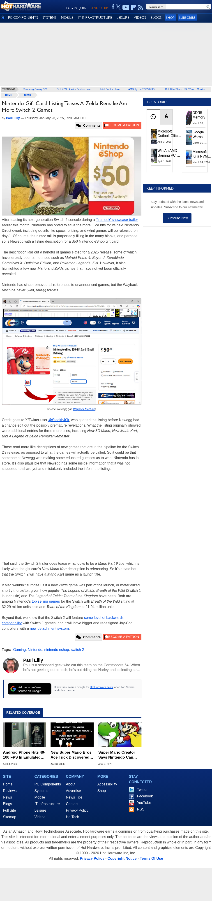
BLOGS (155, 17)
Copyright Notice (122, 858)
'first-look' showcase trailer (117, 220)
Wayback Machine (84, 409)
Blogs (7, 804)
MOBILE (67, 17)
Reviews (9, 791)
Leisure (40, 810)
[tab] (153, 117)
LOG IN (71, 8)
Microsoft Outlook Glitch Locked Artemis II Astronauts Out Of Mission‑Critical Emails (169, 133)
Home (8, 784)
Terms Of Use (151, 858)
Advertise (73, 791)
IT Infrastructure (47, 804)
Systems (41, 791)
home (8, 95)
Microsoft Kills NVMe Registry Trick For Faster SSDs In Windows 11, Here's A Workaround (202, 154)
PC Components (48, 784)
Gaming (19, 650)
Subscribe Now (177, 218)
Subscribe (187, 17)
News (27, 95)
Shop (170, 17)
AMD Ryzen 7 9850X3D (141, 89)
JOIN (82, 8)
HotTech (72, 817)
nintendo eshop (56, 650)
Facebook (145, 796)
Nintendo (35, 650)
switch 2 (77, 650)
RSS (140, 809)
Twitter (142, 790)
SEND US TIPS (100, 8)
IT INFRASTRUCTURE (95, 17)
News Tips (74, 797)
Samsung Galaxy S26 (35, 89)
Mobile (40, 797)
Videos (40, 817)
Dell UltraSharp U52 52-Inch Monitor (185, 89)
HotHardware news (101, 687)
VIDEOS (140, 17)
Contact (72, 804)
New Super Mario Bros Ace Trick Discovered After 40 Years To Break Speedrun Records (72, 755)
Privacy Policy (77, 810)
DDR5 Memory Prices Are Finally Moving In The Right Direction (201, 115)
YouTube (144, 803)
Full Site (9, 810)
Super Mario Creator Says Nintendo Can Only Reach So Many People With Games (117, 755)
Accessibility (107, 784)
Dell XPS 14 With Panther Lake (74, 89)
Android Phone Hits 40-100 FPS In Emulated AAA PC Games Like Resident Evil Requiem (24, 755)
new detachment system (49, 628)
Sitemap (9, 817)
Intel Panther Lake (110, 89)
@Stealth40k (58, 420)
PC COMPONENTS (23, 17)
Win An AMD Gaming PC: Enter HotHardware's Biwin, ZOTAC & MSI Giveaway (169, 153)
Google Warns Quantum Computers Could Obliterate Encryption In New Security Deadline (201, 134)
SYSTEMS (49, 17)
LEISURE (123, 17)
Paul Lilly (33, 660)
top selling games (46, 601)
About (70, 784)
